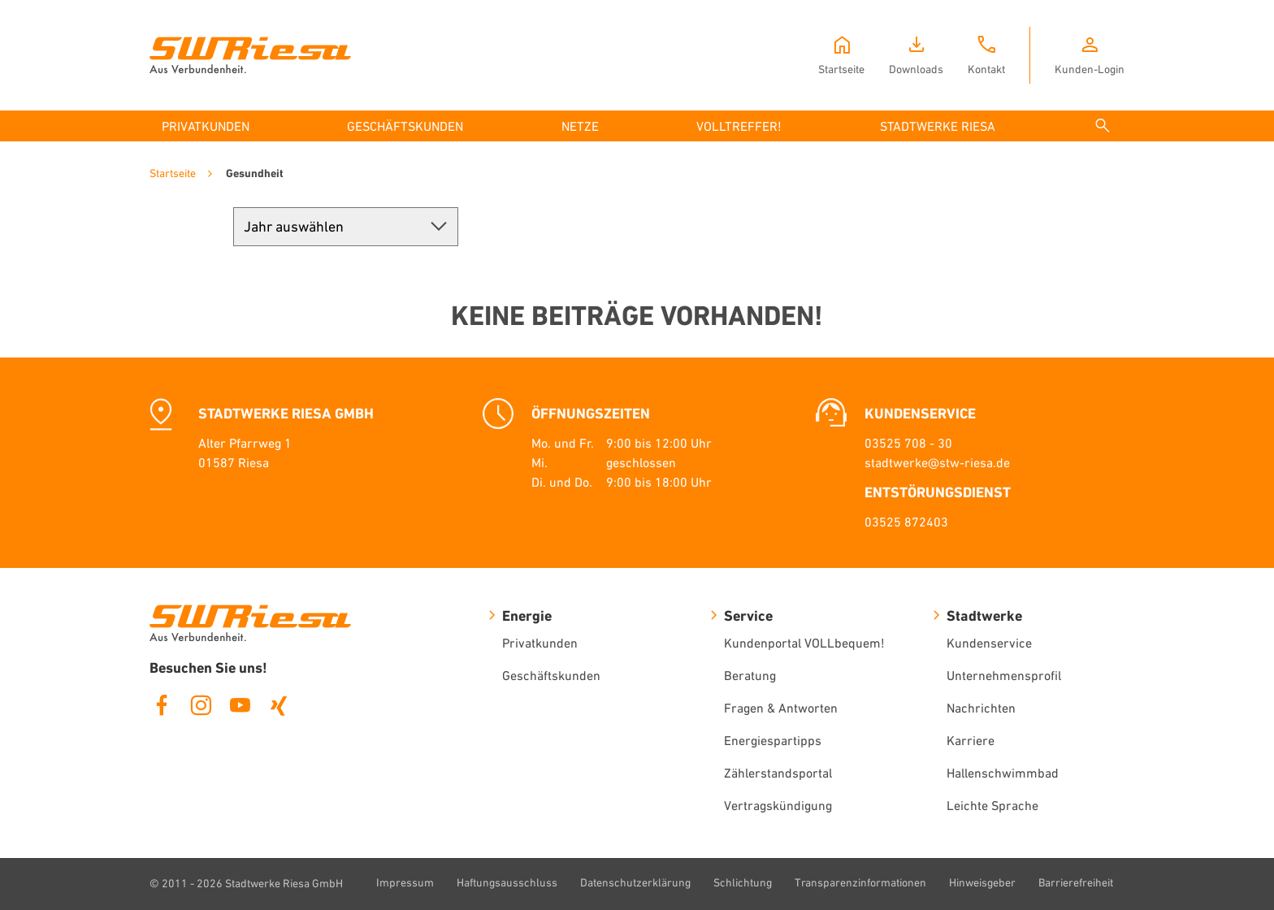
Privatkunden (540, 642)
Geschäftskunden (551, 675)
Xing (278, 705)
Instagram (200, 705)
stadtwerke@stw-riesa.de (937, 462)
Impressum (405, 882)
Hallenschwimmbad (1003, 772)
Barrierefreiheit (1075, 882)
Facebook (162, 705)
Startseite (173, 173)
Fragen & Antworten (781, 707)
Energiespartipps (772, 740)
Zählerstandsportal (778, 772)
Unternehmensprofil (1004, 675)
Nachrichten (981, 707)
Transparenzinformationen (860, 882)
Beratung (750, 675)
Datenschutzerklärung (635, 882)
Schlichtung (742, 882)
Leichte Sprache (992, 805)
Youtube (240, 705)
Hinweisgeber (982, 882)
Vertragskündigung (778, 805)
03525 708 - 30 (908, 443)
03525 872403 (906, 521)
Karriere (970, 740)
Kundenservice (989, 642)
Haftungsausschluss (507, 882)
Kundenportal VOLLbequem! (804, 642)
